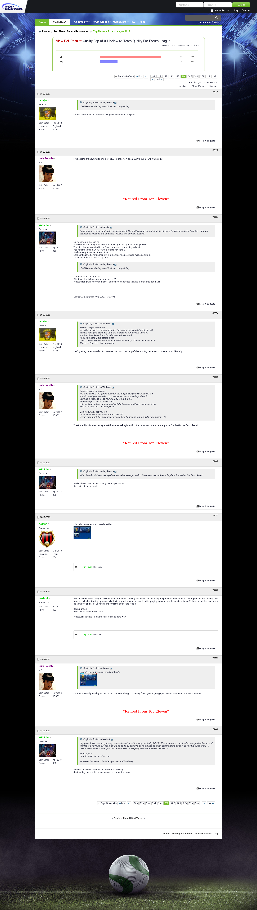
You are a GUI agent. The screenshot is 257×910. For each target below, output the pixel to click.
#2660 (215, 729)
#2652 (215, 150)
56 (181, 57)
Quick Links (120, 21)
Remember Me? (222, 10)
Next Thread (137, 818)
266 (183, 76)
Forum (42, 22)
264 (171, 76)
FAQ (133, 21)
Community (81, 21)
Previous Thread (122, 818)
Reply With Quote (206, 140)
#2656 (215, 461)
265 (177, 76)
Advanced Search (210, 22)
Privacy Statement (182, 833)
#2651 (215, 92)
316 (208, 76)
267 (190, 76)
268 (196, 76)
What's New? (59, 22)
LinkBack (183, 86)
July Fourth (87, 567)
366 (214, 76)
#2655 (215, 377)
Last (159, 79)
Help (236, 10)
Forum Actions (100, 21)
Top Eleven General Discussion (71, 31)
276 (202, 76)
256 (165, 76)
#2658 (215, 590)
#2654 (215, 313)
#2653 (215, 217)
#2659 (215, 658)
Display (212, 86)
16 (181, 61)
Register (246, 10)
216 (159, 76)
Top (217, 833)
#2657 (215, 515)
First (139, 76)
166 (153, 76)
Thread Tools (198, 86)
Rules (142, 21)
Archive (166, 833)
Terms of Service (203, 833)
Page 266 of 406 (126, 76)
